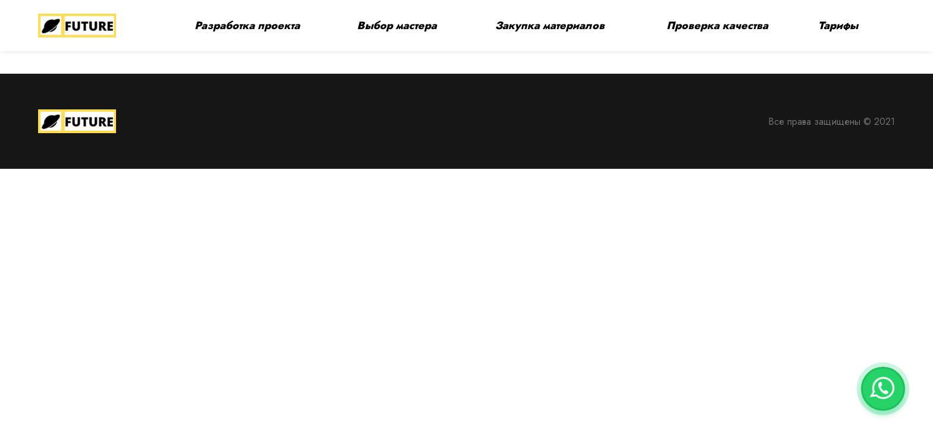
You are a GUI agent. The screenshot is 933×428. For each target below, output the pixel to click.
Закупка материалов (550, 25)
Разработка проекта (247, 25)
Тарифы (838, 25)
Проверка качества (717, 25)
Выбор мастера (397, 25)
